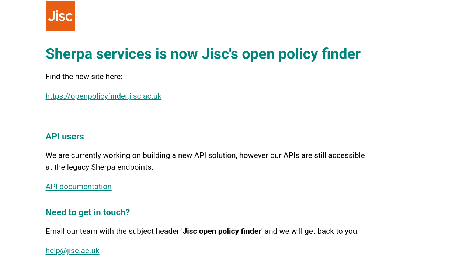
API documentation (79, 186)
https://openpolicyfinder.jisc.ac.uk (104, 96)
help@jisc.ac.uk (73, 250)
